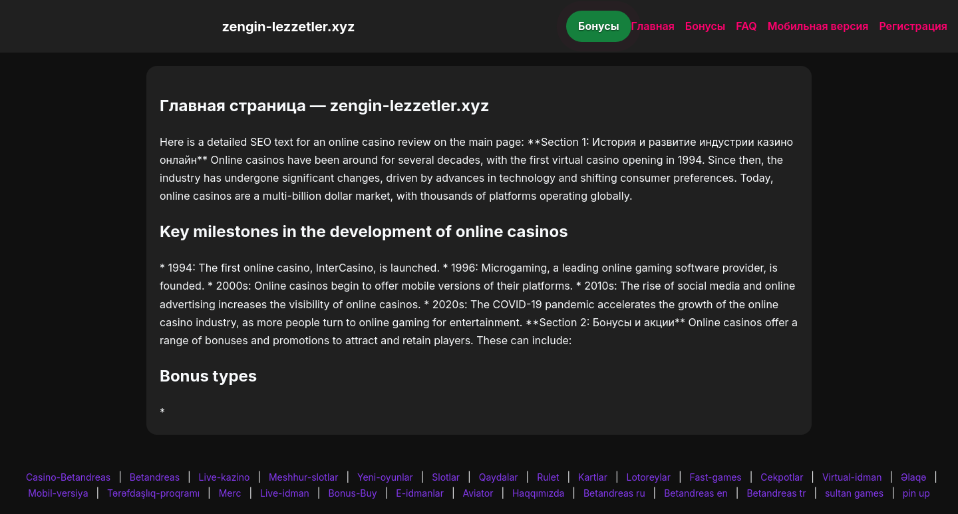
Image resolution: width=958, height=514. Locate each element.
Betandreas (155, 477)
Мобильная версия (818, 26)
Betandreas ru (614, 493)
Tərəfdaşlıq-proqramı (153, 493)
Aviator (478, 493)
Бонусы (598, 26)
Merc (230, 493)
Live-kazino (224, 477)
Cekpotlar (781, 477)
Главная (653, 26)
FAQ (746, 26)
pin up (916, 493)
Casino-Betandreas (68, 477)
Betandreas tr (776, 493)
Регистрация (913, 26)
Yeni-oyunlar (385, 477)
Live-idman (284, 493)
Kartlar (592, 477)
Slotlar (446, 477)
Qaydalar (498, 477)
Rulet (548, 477)
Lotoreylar (648, 477)
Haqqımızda (538, 493)
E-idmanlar (420, 493)
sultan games (854, 493)
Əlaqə (913, 477)
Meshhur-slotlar (303, 477)
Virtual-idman (851, 477)
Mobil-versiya (58, 493)
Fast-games (716, 477)
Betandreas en (696, 493)
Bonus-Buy (352, 493)
